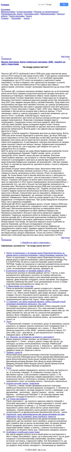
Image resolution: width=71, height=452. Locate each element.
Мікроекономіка (8, 12)
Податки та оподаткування (46, 12)
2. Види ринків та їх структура (19, 286)
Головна (4, 18)
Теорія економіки (16, 16)
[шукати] (48, 4)
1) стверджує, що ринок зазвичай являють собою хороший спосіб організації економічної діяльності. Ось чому (36, 303)
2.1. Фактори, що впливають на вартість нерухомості (30, 337)
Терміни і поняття (14, 352)
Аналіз (29, 16)
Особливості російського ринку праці (23, 432)
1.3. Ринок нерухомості (16, 399)
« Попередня (6, 58)
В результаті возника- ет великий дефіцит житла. (28, 271)
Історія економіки (24, 12)
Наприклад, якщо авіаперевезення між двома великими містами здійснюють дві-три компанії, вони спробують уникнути (35, 415)
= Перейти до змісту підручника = (35, 243)
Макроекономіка (47, 14)
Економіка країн (31, 14)
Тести (8, 321)
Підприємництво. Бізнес (12, 14)
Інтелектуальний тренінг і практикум (22, 383)
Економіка (5, 9)
